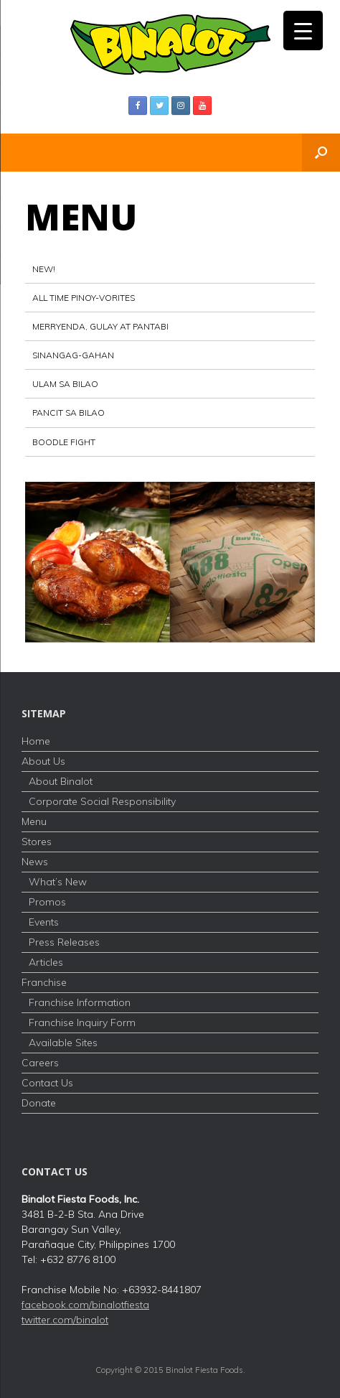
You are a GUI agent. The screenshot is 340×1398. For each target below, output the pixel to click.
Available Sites (63, 1042)
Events (44, 921)
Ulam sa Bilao (65, 383)
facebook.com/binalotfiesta (85, 1304)
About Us (43, 761)
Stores (37, 841)
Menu (34, 821)
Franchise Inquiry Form (82, 1022)
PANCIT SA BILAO (68, 412)
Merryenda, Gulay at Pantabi (100, 326)
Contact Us (47, 1082)
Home (36, 741)
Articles (46, 962)
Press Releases (64, 942)
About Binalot (61, 781)
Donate (39, 1102)
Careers (40, 1062)
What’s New (58, 881)
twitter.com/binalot (65, 1319)
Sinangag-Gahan (73, 355)
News (35, 861)
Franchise (44, 982)
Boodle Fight (63, 442)
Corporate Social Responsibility (102, 801)
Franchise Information (80, 1002)
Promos (47, 901)
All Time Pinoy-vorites (83, 297)
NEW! (43, 269)
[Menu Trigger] (303, 30)
